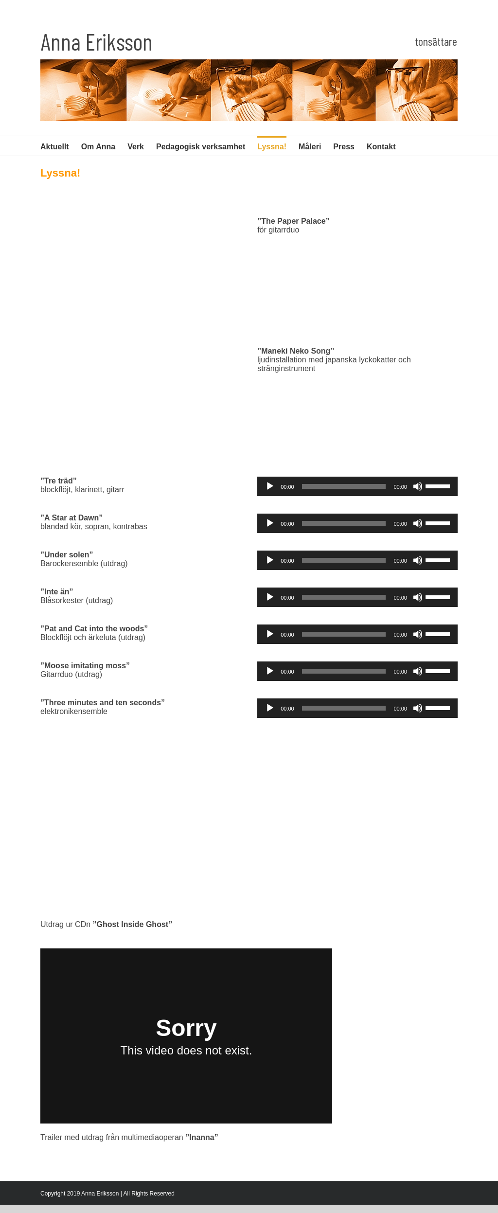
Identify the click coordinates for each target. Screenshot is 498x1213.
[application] (357, 486)
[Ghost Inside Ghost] (249, 822)
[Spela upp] (270, 486)
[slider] (344, 486)
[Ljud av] (418, 486)
